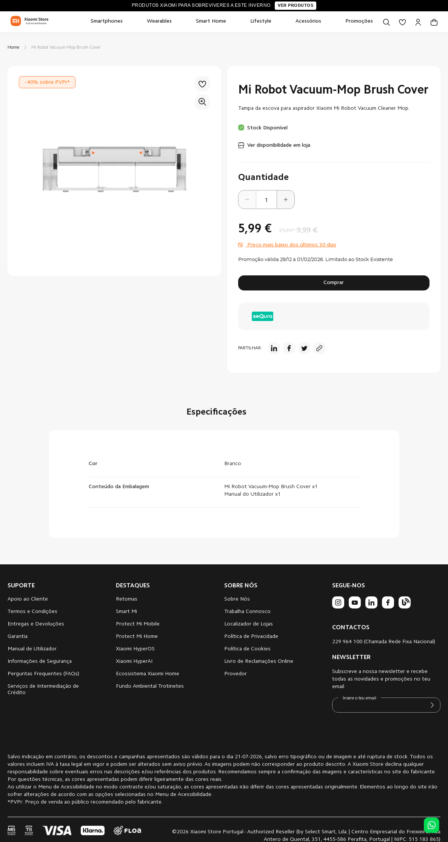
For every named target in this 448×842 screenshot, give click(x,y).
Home (13, 47)
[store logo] (29, 21)
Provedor (235, 674)
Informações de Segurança (40, 661)
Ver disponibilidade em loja (278, 145)
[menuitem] (107, 21)
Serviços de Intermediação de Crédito (43, 690)
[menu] (232, 21)
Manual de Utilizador (32, 649)
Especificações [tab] (216, 412)
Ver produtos (295, 5)
